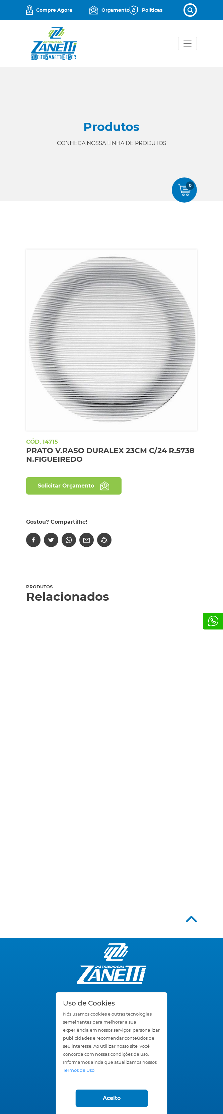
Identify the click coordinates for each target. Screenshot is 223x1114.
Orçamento (115, 10)
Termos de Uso (78, 1070)
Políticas (152, 10)
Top (191, 919)
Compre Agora (54, 10)
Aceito (112, 1098)
